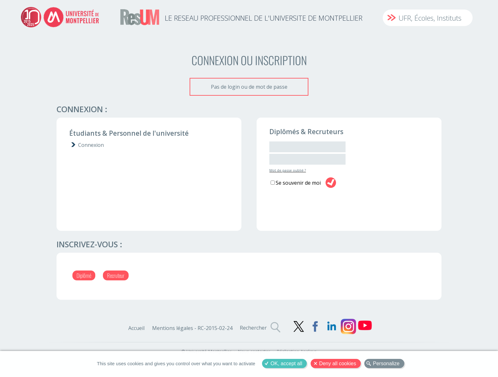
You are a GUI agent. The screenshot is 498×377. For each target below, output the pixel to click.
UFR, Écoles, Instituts (430, 18)
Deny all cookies (337, 363)
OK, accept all (286, 363)
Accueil (136, 328)
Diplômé (84, 275)
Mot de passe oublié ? (287, 170)
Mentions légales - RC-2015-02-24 (192, 328)
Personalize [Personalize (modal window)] (386, 363)
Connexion (91, 144)
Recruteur (115, 275)
